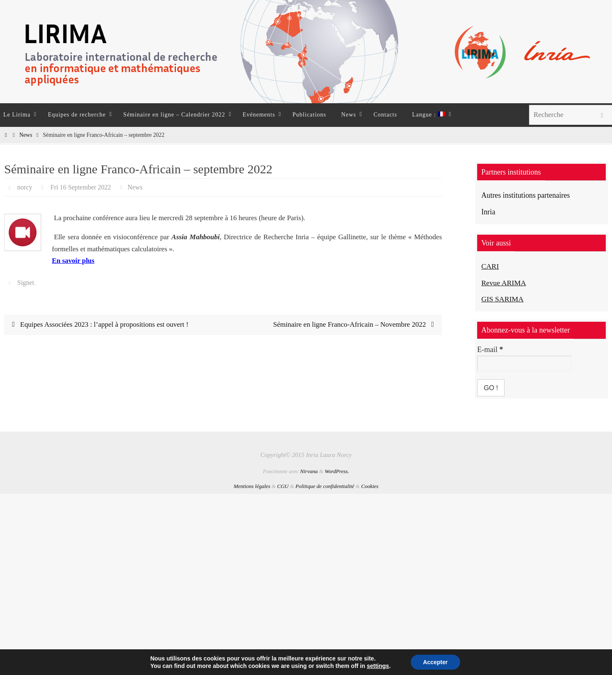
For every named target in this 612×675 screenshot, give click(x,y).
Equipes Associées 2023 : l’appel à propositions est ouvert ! (99, 324)
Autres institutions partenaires (526, 195)
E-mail (490, 349)
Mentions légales (252, 486)
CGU (282, 486)
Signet (25, 282)
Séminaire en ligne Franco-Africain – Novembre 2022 (355, 324)
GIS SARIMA (502, 299)
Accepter (435, 662)
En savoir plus (73, 261)
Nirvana (309, 471)
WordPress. (336, 471)
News (25, 135)
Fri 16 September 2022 (81, 187)
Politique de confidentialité (324, 486)
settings (377, 666)
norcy (24, 187)
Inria (488, 212)
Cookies (369, 486)
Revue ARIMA (504, 283)
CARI (490, 266)
